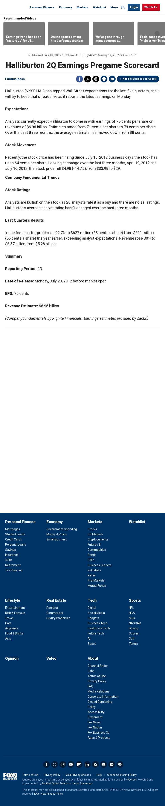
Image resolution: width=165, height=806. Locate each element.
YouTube (70, 764)
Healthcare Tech (99, 628)
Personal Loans (15, 544)
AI (89, 638)
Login (134, 7)
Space (92, 643)
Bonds (92, 555)
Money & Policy (56, 534)
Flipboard (79, 764)
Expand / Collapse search (123, 7)
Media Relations (98, 691)
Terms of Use (97, 676)
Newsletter (103, 764)
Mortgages (12, 529)
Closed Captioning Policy (122, 774)
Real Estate (56, 600)
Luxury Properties (58, 618)
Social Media (96, 613)
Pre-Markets (96, 580)
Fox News (94, 722)
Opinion (12, 658)
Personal (52, 607)
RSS (95, 764)
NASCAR (135, 623)
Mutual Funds (97, 585)
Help (99, 774)
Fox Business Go (99, 732)
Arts (8, 638)
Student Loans (15, 534)
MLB (132, 618)
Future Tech (96, 633)
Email (112, 79)
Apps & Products (99, 737)
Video (51, 658)
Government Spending (61, 529)
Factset (131, 779)
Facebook (79, 79)
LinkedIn (87, 764)
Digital (92, 607)
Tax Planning (14, 570)
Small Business (56, 539)
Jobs (91, 671)
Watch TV (150, 7)
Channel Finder (98, 665)
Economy (65, 7)
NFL (131, 607)
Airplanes (11, 628)
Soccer (133, 633)
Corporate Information (103, 696)
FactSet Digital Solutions (56, 783)
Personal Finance (42, 7)
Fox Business (15, 7)
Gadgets (93, 618)
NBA (132, 613)
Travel (9, 618)
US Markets (95, 534)
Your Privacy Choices (78, 774)
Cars (8, 623)
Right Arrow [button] (157, 33)
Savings (10, 549)
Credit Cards (13, 539)
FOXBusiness (15, 79)
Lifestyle (12, 600)
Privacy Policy (97, 681)
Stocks (92, 529)
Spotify (111, 764)
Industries (94, 570)
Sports (135, 600)
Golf (131, 638)
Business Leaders (100, 565)
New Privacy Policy (52, 793)
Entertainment (15, 607)
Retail (91, 575)
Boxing (133, 628)
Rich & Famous (15, 613)
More (114, 7)
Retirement (13, 565)
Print (104, 79)
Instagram (62, 764)
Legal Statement (82, 783)
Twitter (87, 79)
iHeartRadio (119, 764)
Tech (92, 600)
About (93, 658)
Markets (82, 7)
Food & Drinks (14, 633)
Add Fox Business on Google (140, 79)
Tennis (133, 643)
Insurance (11, 555)
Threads (95, 79)
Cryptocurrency (98, 539)
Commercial (54, 613)
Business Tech (97, 623)
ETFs (91, 560)
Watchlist (99, 7)
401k (8, 560)
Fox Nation (95, 727)
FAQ (90, 686)
